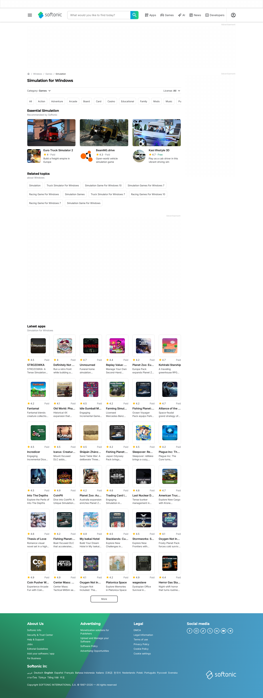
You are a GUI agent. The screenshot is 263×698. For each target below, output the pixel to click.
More (104, 598)
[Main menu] (30, 15)
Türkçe (42, 677)
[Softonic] (50, 15)
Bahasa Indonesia (85, 672)
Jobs (30, 644)
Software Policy (89, 646)
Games (167, 15)
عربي (30, 672)
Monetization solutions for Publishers (94, 632)
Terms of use (141, 639)
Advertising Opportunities (94, 650)
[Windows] (37, 74)
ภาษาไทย (32, 677)
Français (69, 672)
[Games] (48, 74)
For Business (34, 658)
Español (58, 672)
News (195, 15)
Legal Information (143, 634)
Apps (150, 15)
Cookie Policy (141, 648)
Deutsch (38, 672)
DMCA (137, 630)
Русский (162, 672)
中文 (62, 677)
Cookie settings (142, 653)
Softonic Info (34, 630)
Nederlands (128, 672)
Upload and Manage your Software (94, 640)
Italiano (100, 672)
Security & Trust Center (40, 634)
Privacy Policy (141, 644)
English (48, 672)
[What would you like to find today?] (134, 15)
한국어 (117, 672)
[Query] (98, 15)
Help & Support (35, 639)
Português (150, 672)
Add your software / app (40, 653)
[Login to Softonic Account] (233, 15)
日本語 (108, 672)
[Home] (28, 73)
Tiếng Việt (53, 677)
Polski (140, 672)
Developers (214, 15)
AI (181, 15)
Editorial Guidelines (37, 648)
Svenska (173, 672)
